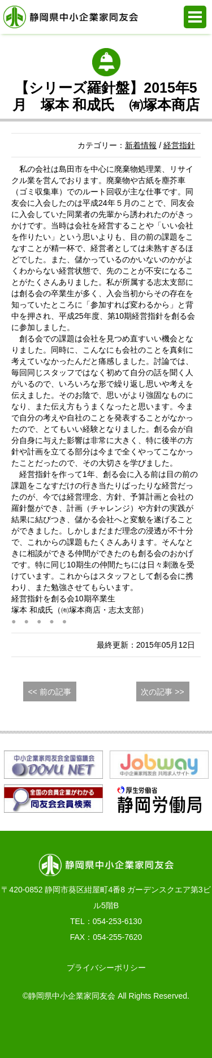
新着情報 (141, 145)
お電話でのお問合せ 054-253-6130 (22, 1030)
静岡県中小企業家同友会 (71, 17)
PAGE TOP (190, 1030)
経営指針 (179, 145)
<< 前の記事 (49, 691)
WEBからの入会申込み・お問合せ (78, 1030)
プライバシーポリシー (106, 967)
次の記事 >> (162, 691)
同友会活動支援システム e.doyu (134, 1030)
